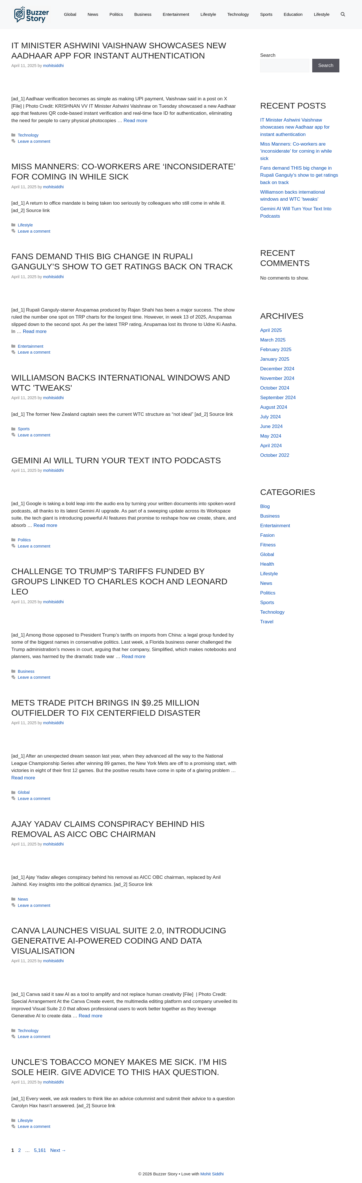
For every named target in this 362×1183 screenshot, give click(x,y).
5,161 (40, 1150)
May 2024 (270, 436)
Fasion (267, 535)
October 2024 (274, 388)
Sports (266, 14)
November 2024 (277, 378)
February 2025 (276, 349)
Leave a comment (34, 141)
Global (70, 14)
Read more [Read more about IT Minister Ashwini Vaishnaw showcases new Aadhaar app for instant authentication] (135, 120)
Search (267, 55)
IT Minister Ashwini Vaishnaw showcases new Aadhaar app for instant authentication (295, 127)
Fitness (268, 545)
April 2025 (271, 330)
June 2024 (271, 426)
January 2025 (274, 359)
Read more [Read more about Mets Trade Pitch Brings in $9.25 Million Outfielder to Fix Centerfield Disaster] (23, 777)
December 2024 (277, 368)
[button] (343, 14)
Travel (266, 621)
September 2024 (278, 397)
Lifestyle (208, 14)
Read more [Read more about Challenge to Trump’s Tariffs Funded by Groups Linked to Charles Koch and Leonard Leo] (133, 656)
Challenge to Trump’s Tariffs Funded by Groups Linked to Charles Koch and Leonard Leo (119, 581)
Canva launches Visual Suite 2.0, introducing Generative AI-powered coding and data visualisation (118, 940)
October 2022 (274, 455)
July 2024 (270, 416)
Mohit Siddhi (212, 1173)
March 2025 (273, 340)
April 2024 (271, 445)
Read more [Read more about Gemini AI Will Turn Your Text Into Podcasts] (45, 525)
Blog (265, 506)
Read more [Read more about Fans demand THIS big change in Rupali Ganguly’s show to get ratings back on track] (35, 331)
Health (267, 564)
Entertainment (176, 14)
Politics (116, 14)
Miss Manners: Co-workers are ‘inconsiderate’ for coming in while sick (296, 151)
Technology (238, 14)
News (93, 14)
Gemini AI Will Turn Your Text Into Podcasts (116, 460)
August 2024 (273, 407)
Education (293, 14)
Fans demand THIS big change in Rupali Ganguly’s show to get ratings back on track (299, 175)
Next (58, 1150)
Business (143, 14)
